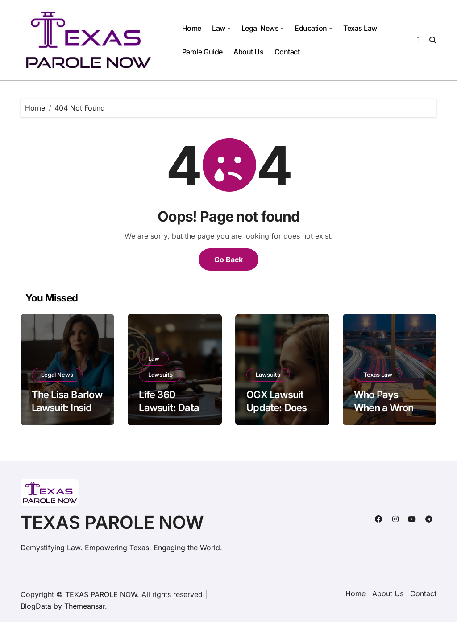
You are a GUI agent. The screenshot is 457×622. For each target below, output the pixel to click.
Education (313, 28)
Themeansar (84, 605)
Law (221, 28)
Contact (287, 51)
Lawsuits (160, 374)
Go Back (228, 259)
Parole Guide (202, 51)
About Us (248, 51)
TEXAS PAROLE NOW (112, 522)
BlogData (36, 605)
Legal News (262, 28)
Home (191, 28)
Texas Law (360, 28)
